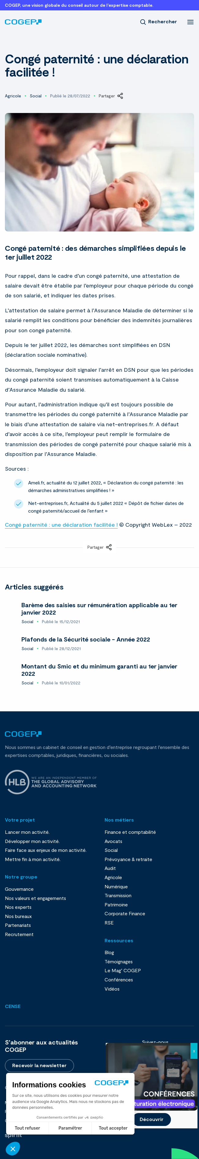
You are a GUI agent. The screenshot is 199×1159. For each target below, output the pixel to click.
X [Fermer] (194, 1051)
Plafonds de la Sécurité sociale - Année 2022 (85, 639)
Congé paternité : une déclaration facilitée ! (61, 524)
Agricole (13, 96)
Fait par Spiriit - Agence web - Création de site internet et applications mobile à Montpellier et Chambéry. (13, 1136)
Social (36, 96)
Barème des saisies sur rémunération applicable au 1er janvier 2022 (99, 608)
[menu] (190, 21)
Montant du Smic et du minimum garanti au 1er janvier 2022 (99, 669)
